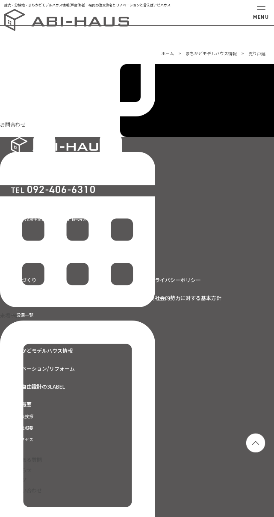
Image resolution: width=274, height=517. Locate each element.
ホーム (167, 53)
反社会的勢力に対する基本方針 (185, 297)
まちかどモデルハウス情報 (211, 53)
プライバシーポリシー (175, 279)
